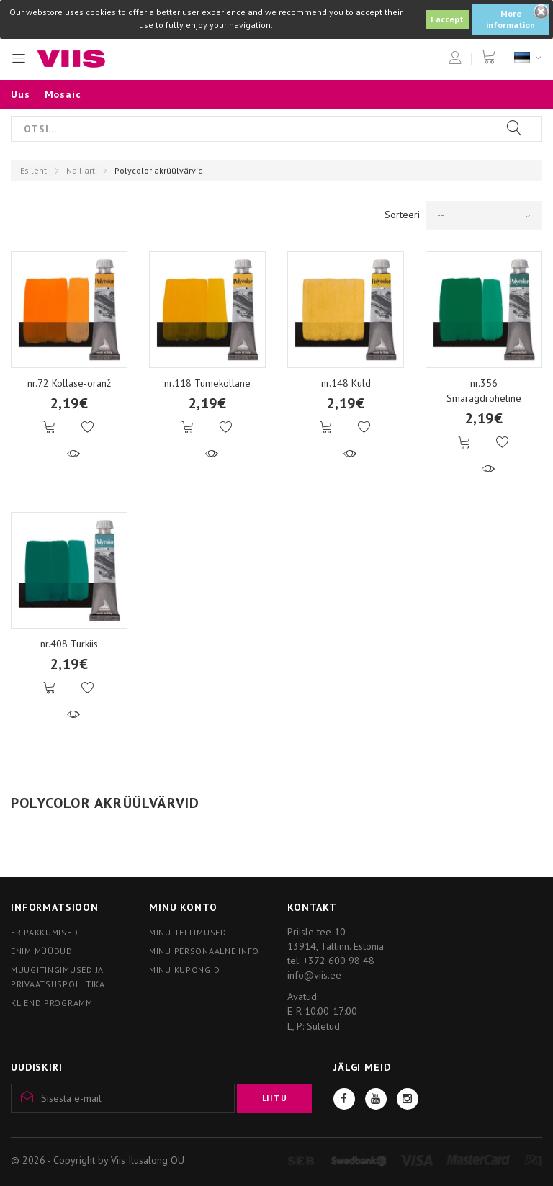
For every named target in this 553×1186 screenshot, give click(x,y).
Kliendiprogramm (52, 1002)
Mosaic (63, 94)
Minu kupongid (184, 969)
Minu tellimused (188, 932)
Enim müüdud (42, 950)
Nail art (80, 170)
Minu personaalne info (204, 950)
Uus (20, 94)
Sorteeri (402, 214)
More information (510, 19)
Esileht (33, 170)
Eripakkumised (44, 932)
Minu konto (183, 907)
